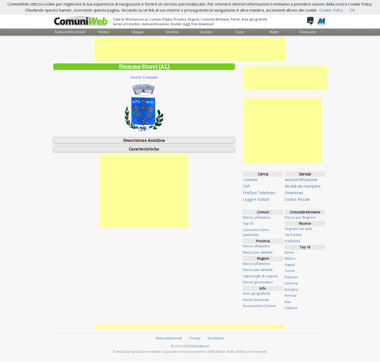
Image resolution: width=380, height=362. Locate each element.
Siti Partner (293, 234)
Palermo (291, 277)
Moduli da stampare (303, 186)
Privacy (195, 338)
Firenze (291, 295)
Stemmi (172, 32)
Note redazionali (169, 338)
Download (294, 192)
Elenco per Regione (300, 217)
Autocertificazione (70, 32)
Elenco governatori (258, 282)
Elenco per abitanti (258, 252)
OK (352, 10)
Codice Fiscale (297, 199)
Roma (289, 252)
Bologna (291, 289)
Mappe (138, 32)
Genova (291, 283)
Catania (291, 307)
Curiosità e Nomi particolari (256, 232)
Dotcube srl (200, 346)
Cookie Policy (331, 10)
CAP (246, 186)
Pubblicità (292, 241)
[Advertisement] (190, 49)
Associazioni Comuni (259, 305)
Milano (290, 258)
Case (239, 32)
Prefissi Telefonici (259, 192)
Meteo (104, 32)
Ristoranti (307, 32)
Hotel (273, 32)
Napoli (290, 264)
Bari (288, 301)
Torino (290, 270)
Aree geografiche (256, 293)
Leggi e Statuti (256, 199)
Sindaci (205, 32)
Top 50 (248, 223)
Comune (250, 179)
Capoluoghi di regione (260, 276)
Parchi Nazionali (256, 299)
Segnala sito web (298, 228)
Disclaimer (216, 338)
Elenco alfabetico (256, 217)
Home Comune (143, 77)
